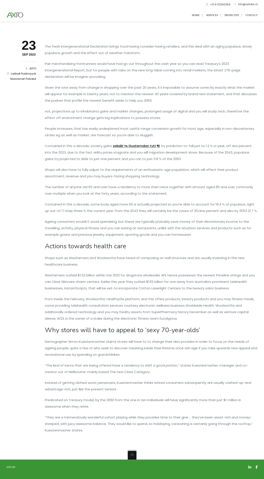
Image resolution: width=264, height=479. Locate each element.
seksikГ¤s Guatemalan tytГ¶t (136, 146)
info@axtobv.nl (246, 4)
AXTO (32, 68)
